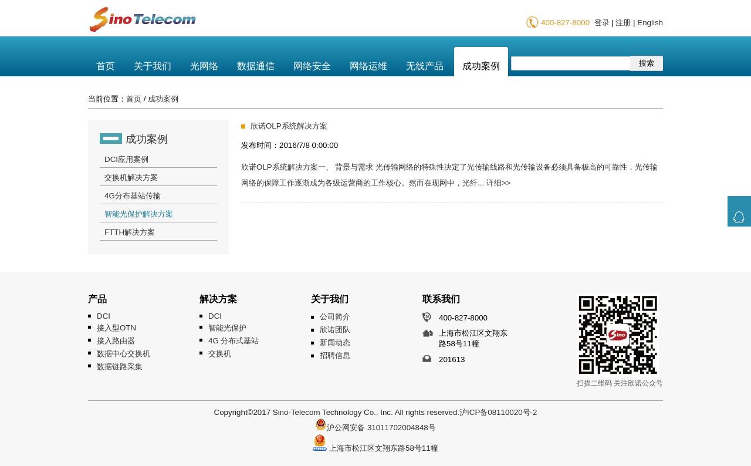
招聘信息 (335, 355)
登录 (602, 22)
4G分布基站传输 (132, 195)
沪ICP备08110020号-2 (498, 412)
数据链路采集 (120, 366)
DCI (103, 316)
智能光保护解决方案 (138, 214)
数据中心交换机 (123, 353)
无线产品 (425, 66)
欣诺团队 (335, 329)
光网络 (204, 66)
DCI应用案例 (126, 159)
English (650, 22)
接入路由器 (116, 340)
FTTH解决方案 (129, 232)
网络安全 (312, 66)
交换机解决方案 (131, 177)
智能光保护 (227, 327)
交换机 (219, 353)
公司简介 (335, 316)
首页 (105, 66)
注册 (623, 22)
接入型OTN (116, 327)
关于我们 (152, 66)
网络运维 (368, 66)
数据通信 (256, 66)
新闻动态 (335, 342)
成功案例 (481, 66)
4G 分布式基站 (233, 340)
